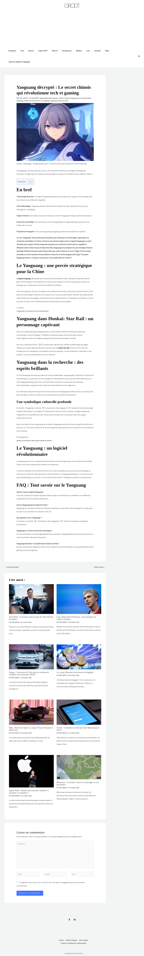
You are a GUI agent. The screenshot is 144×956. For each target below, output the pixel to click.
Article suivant (99, 556)
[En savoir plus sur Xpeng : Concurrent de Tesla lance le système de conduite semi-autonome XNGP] (31, 645)
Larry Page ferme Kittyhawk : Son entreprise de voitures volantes (78, 607)
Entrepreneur (67, 51)
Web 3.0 (56, 51)
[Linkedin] (76, 912)
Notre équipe (84, 932)
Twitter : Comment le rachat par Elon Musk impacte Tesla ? (76, 717)
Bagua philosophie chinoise (51, 87)
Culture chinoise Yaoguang (73, 87)
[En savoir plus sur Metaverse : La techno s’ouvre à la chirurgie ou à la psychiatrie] (79, 756)
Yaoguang (60, 89)
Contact (59, 932)
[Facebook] (68, 912)
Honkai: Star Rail (64, 336)
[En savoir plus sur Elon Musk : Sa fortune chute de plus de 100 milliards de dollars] (31, 588)
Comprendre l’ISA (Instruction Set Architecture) (35, 300)
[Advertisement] (72, 28)
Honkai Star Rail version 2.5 (45, 89)
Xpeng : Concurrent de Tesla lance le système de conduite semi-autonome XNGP (31, 662)
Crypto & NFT (45, 51)
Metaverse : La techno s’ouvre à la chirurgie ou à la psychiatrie (79, 772)
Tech (27, 51)
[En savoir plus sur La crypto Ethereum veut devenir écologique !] (79, 645)
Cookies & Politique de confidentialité (72, 935)
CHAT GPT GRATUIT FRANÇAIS (119, 51)
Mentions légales (70, 932)
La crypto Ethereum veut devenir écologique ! (77, 661)
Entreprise (18, 51)
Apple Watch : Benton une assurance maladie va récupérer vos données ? (30, 780)
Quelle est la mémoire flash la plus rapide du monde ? (37, 429)
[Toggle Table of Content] (29, 170)
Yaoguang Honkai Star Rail (75, 89)
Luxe (86, 51)
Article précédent (12, 556)
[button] (139, 50)
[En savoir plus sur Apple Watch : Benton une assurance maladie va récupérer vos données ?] (31, 760)
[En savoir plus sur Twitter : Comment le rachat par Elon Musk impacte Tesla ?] (79, 701)
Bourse (34, 51)
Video (103, 51)
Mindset (78, 51)
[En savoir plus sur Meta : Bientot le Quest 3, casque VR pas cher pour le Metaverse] (31, 701)
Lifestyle (94, 51)
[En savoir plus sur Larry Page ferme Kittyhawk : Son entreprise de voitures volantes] (79, 588)
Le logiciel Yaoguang (24, 267)
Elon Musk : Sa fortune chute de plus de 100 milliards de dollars (29, 607)
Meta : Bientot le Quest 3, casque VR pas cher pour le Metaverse (30, 717)
